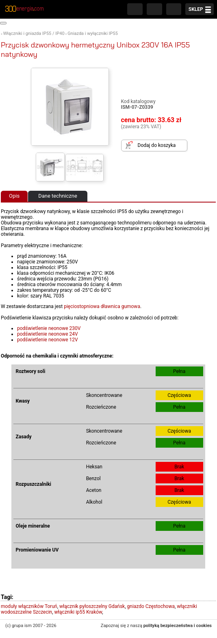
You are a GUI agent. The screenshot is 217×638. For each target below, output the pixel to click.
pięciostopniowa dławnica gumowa (102, 306)
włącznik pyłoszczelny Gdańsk (92, 606)
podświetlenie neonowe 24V (47, 334)
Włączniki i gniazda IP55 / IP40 (34, 33)
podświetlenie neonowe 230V (48, 328)
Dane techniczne (57, 196)
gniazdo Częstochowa (151, 606)
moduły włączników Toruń (29, 606)
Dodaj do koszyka (157, 145)
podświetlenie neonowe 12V (47, 340)
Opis (14, 196)
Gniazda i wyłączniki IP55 (92, 33)
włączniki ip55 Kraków (78, 612)
